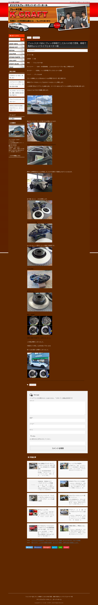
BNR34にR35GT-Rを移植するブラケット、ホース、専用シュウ (17, 108)
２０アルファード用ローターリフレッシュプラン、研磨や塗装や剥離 (17, 84)
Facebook (38, 547)
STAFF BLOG (33, 385)
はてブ (55, 547)
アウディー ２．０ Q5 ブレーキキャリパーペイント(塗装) (77, 511)
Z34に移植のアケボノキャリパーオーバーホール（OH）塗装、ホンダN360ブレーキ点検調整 (46, 466)
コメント (32, 400)
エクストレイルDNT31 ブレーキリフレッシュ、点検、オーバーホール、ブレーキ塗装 (56, 540)
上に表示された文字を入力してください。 (41, 439)
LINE (60, 547)
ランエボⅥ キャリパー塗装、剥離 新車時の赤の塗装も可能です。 (17, 93)
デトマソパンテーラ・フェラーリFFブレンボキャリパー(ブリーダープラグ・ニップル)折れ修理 (46, 498)
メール (32, 424)
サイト (31, 429)
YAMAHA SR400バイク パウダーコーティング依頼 (46, 482)
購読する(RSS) (14, 35)
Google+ (47, 547)
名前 (31, 418)
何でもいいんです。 (43, 510)
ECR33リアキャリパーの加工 (77, 481)
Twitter (29, 547)
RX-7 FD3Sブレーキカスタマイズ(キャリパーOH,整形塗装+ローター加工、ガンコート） (46, 527)
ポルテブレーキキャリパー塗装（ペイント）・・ (77, 496)
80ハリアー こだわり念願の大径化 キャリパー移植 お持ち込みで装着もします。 (55, 542)
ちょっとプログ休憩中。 (76, 463)
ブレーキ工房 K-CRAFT (13, 2)
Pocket (66, 547)
